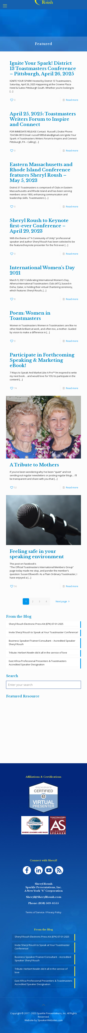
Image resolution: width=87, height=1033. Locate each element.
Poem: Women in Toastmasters (30, 315)
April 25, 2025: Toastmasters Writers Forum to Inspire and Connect (43, 119)
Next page (63, 601)
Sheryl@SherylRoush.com (43, 897)
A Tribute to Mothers (34, 464)
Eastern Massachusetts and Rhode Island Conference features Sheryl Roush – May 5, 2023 (41, 172)
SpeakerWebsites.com (50, 1020)
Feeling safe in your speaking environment (37, 554)
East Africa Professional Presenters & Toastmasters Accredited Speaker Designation (37, 662)
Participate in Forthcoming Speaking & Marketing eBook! (42, 360)
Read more (72, 100)
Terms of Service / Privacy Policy (43, 912)
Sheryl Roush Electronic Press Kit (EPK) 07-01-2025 (36, 624)
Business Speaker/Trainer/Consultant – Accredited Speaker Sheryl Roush (42, 642)
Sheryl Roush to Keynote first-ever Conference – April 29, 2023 (39, 226)
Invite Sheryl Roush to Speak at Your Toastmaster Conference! (43, 632)
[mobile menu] (5, 5)
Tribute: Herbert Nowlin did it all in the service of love (38, 652)
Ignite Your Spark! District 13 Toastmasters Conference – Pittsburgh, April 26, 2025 (43, 68)
